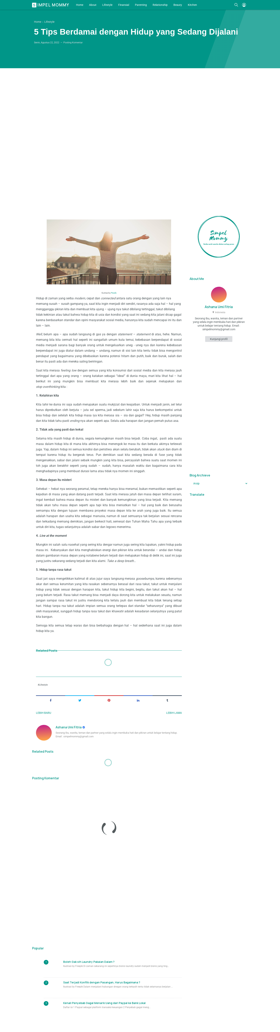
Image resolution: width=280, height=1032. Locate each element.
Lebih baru (43, 712)
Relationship (160, 4)
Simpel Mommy (51, 5)
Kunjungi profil (219, 339)
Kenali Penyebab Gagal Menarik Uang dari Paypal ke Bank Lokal (104, 1003)
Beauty (177, 4)
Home (79, 4)
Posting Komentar (73, 42)
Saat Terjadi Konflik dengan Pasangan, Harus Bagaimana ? (101, 982)
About (92, 4)
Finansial (123, 4)
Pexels (113, 293)
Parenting (141, 4)
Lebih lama (174, 712)
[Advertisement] (140, 135)
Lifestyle (107, 4)
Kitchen (192, 4)
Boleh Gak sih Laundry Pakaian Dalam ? (89, 962)
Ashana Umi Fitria (69, 727)
